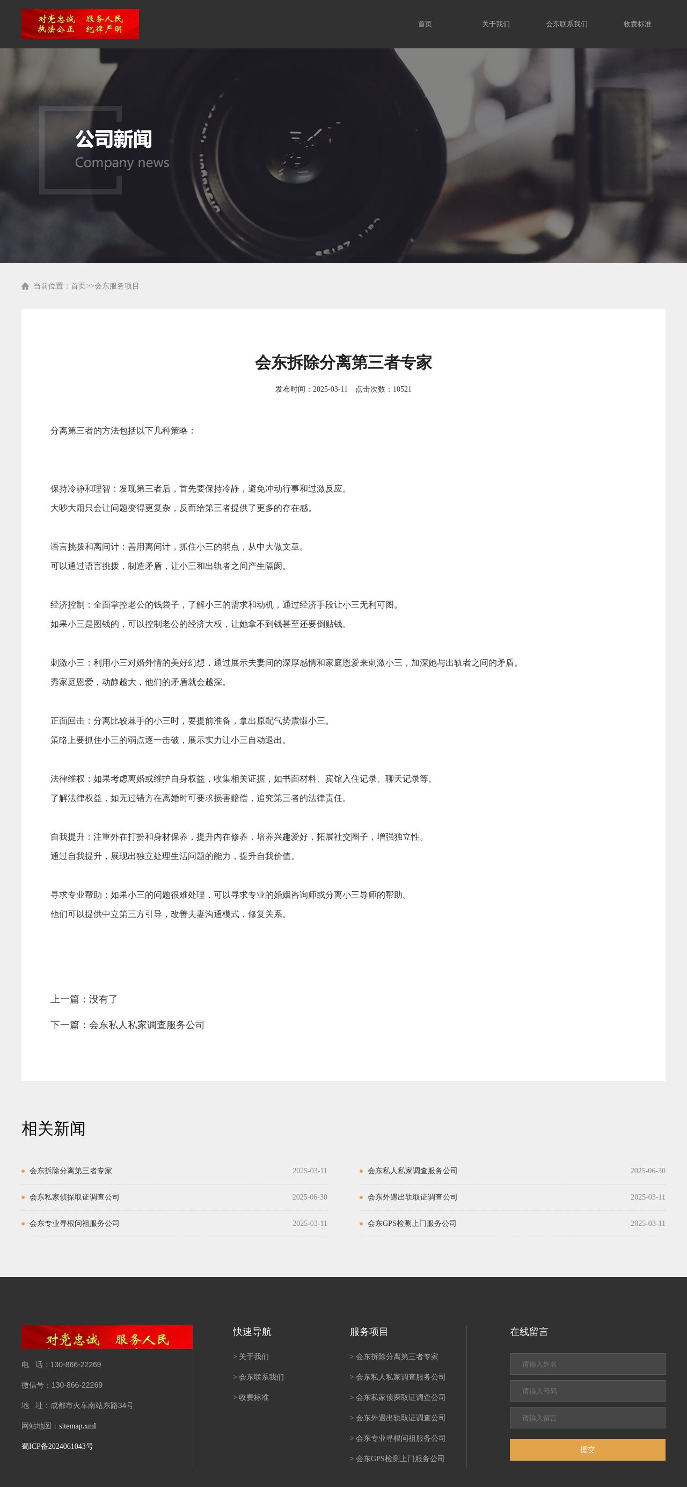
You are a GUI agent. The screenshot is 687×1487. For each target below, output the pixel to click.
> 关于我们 (251, 1357)
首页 (425, 24)
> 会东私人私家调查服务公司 (398, 1377)
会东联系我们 (567, 24)
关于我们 (496, 24)
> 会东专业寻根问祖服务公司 (398, 1438)
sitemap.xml (77, 1426)
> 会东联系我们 (258, 1377)
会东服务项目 (117, 286)
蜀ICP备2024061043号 (57, 1446)
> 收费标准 (251, 1398)
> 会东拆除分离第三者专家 (394, 1357)
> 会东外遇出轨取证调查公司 (398, 1418)
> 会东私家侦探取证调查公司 (398, 1398)
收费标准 (638, 24)
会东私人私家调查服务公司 (147, 1025)
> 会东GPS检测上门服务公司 (397, 1459)
